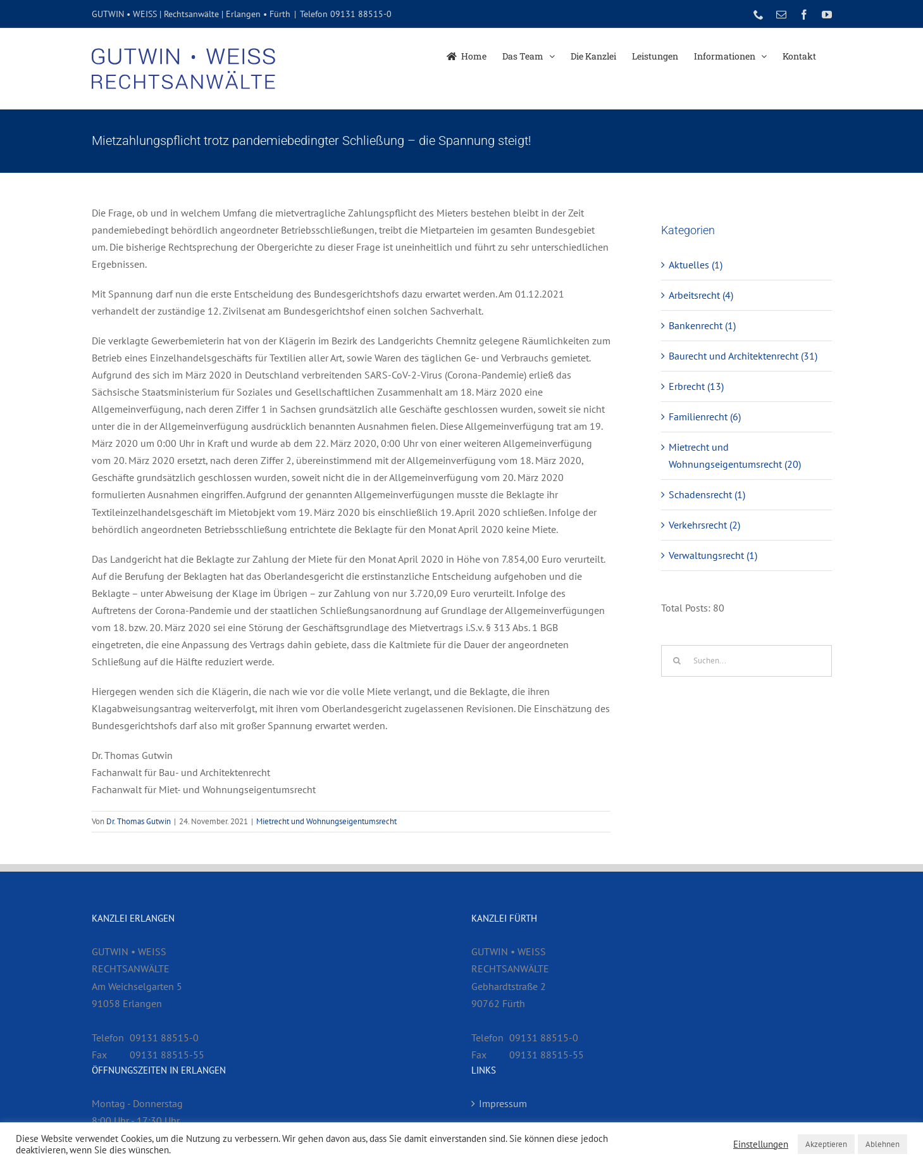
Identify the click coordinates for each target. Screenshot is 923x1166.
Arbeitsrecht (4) (701, 295)
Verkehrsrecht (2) (704, 524)
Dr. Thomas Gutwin (138, 821)
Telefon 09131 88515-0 (346, 14)
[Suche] (677, 661)
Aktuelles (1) (695, 264)
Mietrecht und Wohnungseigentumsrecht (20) (735, 455)
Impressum (503, 1103)
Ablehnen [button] (882, 1144)
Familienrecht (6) (705, 416)
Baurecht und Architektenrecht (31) (743, 355)
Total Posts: (687, 607)
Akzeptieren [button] (826, 1144)
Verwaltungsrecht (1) (713, 555)
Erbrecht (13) (696, 386)
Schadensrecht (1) (707, 494)
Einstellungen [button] (760, 1144)
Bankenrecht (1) (702, 325)
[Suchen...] (746, 661)
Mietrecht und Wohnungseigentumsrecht (326, 821)
